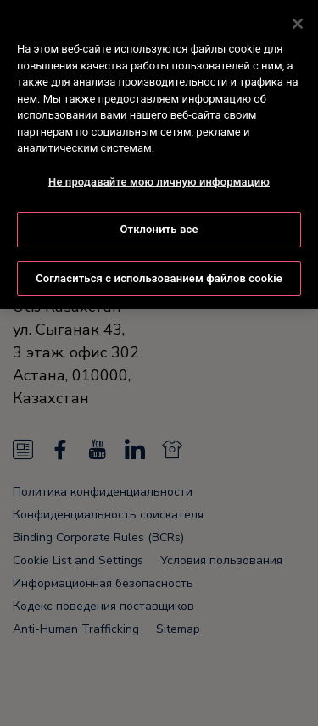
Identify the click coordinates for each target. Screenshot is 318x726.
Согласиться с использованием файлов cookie (159, 275)
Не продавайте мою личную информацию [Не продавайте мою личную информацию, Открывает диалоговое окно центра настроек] (159, 179)
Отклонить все (159, 226)
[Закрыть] (297, 21)
